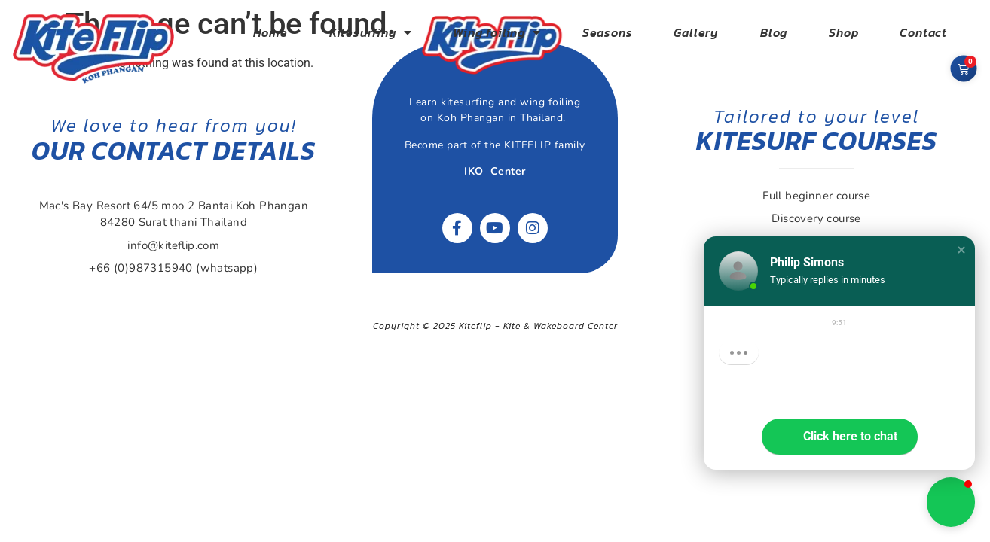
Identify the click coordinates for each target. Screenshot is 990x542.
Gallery (696, 32)
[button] (961, 249)
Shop (843, 32)
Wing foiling (496, 32)
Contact (923, 32)
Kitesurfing (370, 32)
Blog (773, 32)
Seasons (607, 32)
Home (270, 32)
